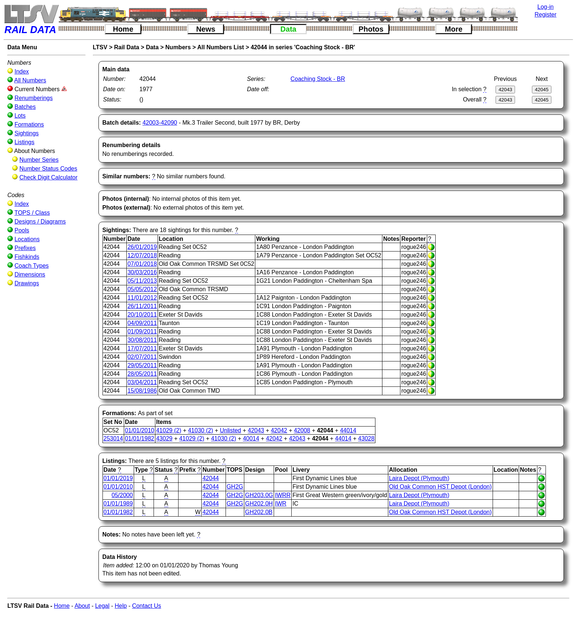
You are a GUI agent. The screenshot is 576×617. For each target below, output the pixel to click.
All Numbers (30, 80)
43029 (164, 438)
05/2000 (122, 495)
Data (288, 29)
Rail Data (126, 47)
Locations (27, 239)
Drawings (26, 283)
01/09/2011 (142, 331)
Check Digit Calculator (48, 177)
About (82, 606)
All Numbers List (220, 47)
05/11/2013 (142, 281)
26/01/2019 (142, 247)
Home (123, 29)
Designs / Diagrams (40, 221)
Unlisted (230, 430)
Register (545, 14)
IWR (280, 503)
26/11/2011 (142, 306)
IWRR (283, 495)
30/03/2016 (142, 272)
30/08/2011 (142, 340)
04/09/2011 (142, 323)
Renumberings (33, 98)
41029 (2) (168, 430)
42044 (210, 478)
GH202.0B (259, 512)
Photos (371, 29)
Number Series (39, 160)
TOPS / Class (32, 213)
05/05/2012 (142, 289)
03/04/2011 (142, 382)
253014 (113, 438)
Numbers (178, 47)
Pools (21, 230)
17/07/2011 (142, 348)
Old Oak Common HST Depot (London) (440, 487)
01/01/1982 (139, 438)
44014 (348, 430)
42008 (302, 430)
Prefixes (25, 248)
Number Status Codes (48, 168)
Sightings (26, 133)
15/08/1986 (142, 391)
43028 (366, 438)
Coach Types (31, 266)
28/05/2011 (142, 374)
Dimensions (29, 274)
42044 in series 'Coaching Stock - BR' (303, 47)
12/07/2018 (142, 255)
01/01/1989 (118, 503)
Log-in (545, 7)
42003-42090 (160, 123)
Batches (25, 107)
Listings (24, 142)
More (453, 29)
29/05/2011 (142, 365)
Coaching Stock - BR (318, 79)
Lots (19, 116)
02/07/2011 (142, 357)
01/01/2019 (118, 478)
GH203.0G (259, 495)
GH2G (235, 487)
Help (121, 606)
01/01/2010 (139, 430)
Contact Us (146, 606)
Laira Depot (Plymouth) (419, 478)
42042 (279, 430)
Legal (102, 606)
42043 (256, 430)
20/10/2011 (142, 314)
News (205, 29)
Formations (29, 124)
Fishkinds (26, 257)
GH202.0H (259, 503)
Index (21, 71)
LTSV (100, 47)
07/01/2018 (142, 264)
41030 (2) (200, 430)
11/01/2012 (142, 298)
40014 (251, 438)
